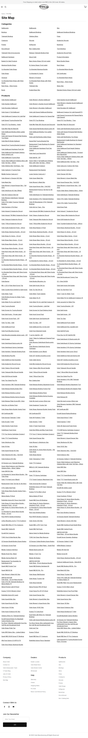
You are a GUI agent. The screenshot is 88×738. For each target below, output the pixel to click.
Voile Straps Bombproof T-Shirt (66, 611)
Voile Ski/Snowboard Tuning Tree (67, 277)
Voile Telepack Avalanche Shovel (11, 219)
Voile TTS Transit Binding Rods (66, 475)
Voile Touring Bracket (8, 306)
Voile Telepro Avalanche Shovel (39, 215)
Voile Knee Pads (62, 207)
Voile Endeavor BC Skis (8, 459)
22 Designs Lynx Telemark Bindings (12, 463)
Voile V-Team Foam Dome (37, 426)
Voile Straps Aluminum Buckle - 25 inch (41, 232)
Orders (33, 682)
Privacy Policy (7, 677)
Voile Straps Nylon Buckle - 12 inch (67, 240)
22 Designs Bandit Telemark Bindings (68, 516)
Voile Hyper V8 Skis (63, 603)
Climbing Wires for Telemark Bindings (13, 616)
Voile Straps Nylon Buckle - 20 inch (40, 244)
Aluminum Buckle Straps (8, 65)
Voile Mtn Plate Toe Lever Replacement (69, 582)
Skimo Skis (60, 86)
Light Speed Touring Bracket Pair (11, 120)
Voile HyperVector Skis (64, 599)
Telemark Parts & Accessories (10, 53)
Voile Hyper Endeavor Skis (65, 607)
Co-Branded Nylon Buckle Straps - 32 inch (42, 269)
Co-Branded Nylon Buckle (65, 69)
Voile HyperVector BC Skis (9, 603)
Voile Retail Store (36, 664)
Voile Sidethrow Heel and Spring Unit (68, 355)
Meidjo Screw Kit (62, 554)
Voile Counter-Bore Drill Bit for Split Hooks (14, 289)
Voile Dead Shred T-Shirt (64, 417)
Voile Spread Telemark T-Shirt (10, 417)
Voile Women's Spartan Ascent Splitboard (42, 104)
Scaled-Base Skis (34, 90)
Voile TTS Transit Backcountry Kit (67, 479)
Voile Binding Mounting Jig (37, 281)
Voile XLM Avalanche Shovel (66, 219)
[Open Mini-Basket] (86, 7)
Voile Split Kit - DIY (35, 157)
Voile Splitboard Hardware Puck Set (12, 149)
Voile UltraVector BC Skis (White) (11, 190)
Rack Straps (60, 65)
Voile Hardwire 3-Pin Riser (9, 207)
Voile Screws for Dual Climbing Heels (40, 310)
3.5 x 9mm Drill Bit (62, 281)
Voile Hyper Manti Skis (36, 178)
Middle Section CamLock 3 (9, 174)
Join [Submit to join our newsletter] (15, 724)
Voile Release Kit (62, 397)
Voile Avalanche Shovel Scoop (11, 364)
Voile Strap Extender (35, 582)
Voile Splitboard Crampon (37, 166)
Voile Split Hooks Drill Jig (37, 285)
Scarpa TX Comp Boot (36, 611)
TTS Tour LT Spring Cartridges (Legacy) (41, 434)
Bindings (4, 32)
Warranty (33, 679)
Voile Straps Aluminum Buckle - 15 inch (68, 228)
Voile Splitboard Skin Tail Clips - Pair (68, 161)
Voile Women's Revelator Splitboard (40, 108)
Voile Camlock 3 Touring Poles (10, 170)
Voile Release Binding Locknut (10, 393)
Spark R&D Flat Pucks (36, 529)
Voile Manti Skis (6, 182)
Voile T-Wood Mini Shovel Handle (67, 372)
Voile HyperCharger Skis (36, 595)
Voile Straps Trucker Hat (64, 574)
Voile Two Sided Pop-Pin (9, 380)
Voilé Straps (62, 686)
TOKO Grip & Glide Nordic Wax (11, 537)
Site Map (8, 13)
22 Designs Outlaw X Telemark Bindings (69, 459)
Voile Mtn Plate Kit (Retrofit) (9, 128)
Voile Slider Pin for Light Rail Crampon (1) (41, 302)
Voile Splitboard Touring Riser (10, 157)
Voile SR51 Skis (61, 471)
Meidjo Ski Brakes (34, 558)
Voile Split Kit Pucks (63, 331)
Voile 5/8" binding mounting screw (67, 360)
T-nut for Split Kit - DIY (36, 335)
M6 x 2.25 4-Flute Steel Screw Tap (12, 285)
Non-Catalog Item (34, 49)
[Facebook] (4, 706)
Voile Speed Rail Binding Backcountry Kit (41, 128)
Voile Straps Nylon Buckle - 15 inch (12, 244)
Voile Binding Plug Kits (8, 355)
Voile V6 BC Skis (62, 446)
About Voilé (32, 57)
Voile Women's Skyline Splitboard (39, 100)
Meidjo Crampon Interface (9, 549)
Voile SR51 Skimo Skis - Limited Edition (13, 632)
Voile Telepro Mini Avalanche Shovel (68, 215)
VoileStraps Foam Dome (8, 430)
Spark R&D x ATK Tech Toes (38, 525)
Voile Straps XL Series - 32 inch (11, 236)
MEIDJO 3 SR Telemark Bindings (39, 467)
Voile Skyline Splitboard (8, 100)
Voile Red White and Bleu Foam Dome (41, 430)
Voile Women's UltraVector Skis (39, 442)
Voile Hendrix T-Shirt (35, 422)
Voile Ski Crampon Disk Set (9, 194)
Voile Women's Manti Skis (37, 182)
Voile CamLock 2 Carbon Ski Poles (67, 166)
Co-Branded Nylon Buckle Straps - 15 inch (42, 265)
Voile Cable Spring (35, 360)
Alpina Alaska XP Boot (36, 496)
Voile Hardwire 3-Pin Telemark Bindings (41, 199)
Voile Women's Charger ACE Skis (11, 178)
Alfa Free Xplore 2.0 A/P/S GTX (11, 640)
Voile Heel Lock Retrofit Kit (37, 153)
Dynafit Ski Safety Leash (64, 488)
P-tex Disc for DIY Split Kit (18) (66, 335)
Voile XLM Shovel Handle (9, 376)
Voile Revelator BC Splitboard (66, 108)
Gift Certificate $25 (62, 409)
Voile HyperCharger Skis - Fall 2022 (68, 182)
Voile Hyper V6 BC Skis (36, 607)
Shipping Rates (35, 685)
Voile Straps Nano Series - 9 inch (67, 236)
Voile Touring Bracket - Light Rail (39, 306)
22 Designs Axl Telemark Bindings (67, 620)
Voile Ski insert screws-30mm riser (67, 401)
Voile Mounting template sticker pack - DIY (14, 335)
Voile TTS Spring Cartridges (38, 475)
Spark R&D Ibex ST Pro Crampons (67, 636)
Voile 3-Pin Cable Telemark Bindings (68, 199)
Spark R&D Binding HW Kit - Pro (66, 566)
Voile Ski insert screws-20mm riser (39, 401)
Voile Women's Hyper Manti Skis (67, 178)
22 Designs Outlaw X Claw (65, 541)
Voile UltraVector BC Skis (64, 442)
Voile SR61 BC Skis (7, 471)
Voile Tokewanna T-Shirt (36, 459)
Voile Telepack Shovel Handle (66, 368)
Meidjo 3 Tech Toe (35, 554)
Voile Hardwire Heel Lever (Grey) (67, 351)
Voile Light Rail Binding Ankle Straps (40, 137)
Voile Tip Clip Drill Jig (35, 289)
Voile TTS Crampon (35, 463)
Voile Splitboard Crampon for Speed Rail (41, 116)
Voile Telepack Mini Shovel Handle (12, 372)
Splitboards (5, 28)
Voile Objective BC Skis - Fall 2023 (12, 455)
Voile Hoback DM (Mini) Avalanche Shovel (42, 211)
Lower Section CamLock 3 (37, 174)
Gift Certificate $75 (35, 413)
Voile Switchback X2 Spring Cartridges (69, 343)
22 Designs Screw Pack (8, 545)
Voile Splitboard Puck (8, 327)
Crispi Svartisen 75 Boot (64, 496)
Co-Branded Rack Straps (64, 77)
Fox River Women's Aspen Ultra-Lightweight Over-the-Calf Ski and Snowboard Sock (67, 624)
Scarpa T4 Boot (34, 632)
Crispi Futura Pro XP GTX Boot (38, 591)
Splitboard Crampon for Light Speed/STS (69, 112)
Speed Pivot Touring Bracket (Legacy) (13, 145)
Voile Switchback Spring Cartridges (12, 347)
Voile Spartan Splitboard (8, 104)
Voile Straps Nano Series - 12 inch (11, 240)
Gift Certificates (61, 73)
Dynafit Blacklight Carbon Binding (67, 616)
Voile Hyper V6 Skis (7, 607)
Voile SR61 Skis (61, 467)
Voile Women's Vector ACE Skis (66, 521)
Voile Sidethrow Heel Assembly (11, 360)
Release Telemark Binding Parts (39, 53)
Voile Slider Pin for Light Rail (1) (11, 302)
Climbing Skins (33, 36)
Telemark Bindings (7, 36)
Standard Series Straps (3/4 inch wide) (69, 90)
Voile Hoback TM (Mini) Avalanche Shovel (14, 215)
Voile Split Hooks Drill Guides (66, 285)
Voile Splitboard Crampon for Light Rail (13, 116)
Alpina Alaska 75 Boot (8, 496)
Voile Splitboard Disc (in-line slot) (39, 327)
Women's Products (35, 77)
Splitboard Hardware (7, 57)
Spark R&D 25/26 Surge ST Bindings (12, 636)
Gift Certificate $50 (7, 413)
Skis (58, 28)
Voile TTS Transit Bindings (9, 438)
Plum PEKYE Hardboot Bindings (11, 516)
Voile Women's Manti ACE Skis (10, 574)
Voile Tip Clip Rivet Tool (64, 289)
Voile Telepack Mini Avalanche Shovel (41, 219)
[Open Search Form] (5, 7)
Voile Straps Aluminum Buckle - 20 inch (13, 232)
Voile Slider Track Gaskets (37, 294)
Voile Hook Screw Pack (36, 314)
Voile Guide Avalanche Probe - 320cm (13, 228)
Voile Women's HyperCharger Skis (67, 595)
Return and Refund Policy (38, 691)
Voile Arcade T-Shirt (7, 422)
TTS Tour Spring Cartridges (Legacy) (13, 434)
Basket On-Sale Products (9, 61)
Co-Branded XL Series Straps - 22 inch (41, 261)
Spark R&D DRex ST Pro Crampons (12, 525)
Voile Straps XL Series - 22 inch (66, 232)
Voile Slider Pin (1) (34, 298)
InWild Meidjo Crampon (64, 545)
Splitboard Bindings (35, 32)
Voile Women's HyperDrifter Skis (39, 599)
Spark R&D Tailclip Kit (8, 529)
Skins (60, 671)
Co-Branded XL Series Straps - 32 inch (69, 261)
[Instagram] (9, 706)
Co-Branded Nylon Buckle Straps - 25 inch (14, 269)
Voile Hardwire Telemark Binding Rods (13, 351)
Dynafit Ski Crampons (8, 533)
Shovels (31, 40)
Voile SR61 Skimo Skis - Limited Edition (69, 628)
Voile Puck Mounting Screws (10, 331)
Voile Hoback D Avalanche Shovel (12, 211)
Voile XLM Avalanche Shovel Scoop (68, 364)
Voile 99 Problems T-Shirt (37, 417)
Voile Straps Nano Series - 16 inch (39, 240)
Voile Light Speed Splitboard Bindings (41, 112)
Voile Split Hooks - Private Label (11, 314)
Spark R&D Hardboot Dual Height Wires (69, 525)
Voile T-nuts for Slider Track (65, 294)
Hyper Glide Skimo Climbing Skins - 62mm (70, 190)
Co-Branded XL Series (36, 73)
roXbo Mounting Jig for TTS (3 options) (13, 521)
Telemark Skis (33, 86)
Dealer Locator (35, 661)
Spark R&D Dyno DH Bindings (38, 500)
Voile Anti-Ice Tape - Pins (37, 207)
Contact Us (6, 664)
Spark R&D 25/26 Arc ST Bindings (67, 632)
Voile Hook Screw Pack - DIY (10, 318)
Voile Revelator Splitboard (9, 108)
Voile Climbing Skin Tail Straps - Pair (12, 166)
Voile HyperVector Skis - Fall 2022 (39, 186)
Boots (3, 90)
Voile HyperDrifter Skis (8, 599)
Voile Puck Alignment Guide (37, 331)
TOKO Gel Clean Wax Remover (38, 537)
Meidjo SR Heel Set (63, 549)
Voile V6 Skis (33, 446)
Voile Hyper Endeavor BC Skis (10, 611)
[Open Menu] (2, 7)
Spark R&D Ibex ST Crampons (38, 636)
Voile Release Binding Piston (38, 393)
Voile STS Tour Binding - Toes (66, 120)
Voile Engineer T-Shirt (63, 422)
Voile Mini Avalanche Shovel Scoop (40, 364)
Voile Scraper (5, 339)
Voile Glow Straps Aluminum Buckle (12, 644)
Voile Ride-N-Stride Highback (10, 141)
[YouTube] (13, 706)
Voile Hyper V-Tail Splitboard (10, 112)
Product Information (63, 57)
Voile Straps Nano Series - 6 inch (39, 236)
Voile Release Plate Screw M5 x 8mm (13, 401)
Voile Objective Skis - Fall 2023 (66, 450)
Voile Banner (5, 281)
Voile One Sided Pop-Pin (64, 376)
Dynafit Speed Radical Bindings (66, 413)
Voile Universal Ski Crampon (38, 483)
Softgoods (32, 44)
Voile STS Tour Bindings (36, 120)
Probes (3, 44)
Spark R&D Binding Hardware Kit (39, 566)
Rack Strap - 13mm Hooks (9, 86)
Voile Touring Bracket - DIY (65, 306)
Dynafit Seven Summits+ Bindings (67, 537)
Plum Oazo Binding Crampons (66, 512)
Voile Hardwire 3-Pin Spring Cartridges (69, 347)
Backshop (60, 44)
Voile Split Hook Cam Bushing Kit (39, 318)
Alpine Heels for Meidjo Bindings (39, 533)
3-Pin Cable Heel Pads (8, 488)
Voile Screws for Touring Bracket (11, 310)
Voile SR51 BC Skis (35, 471)
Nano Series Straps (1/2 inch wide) (39, 61)
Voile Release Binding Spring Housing (13, 397)
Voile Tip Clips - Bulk (7, 322)
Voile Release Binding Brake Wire (11, 388)
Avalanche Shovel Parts (64, 53)
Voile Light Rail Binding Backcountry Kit (69, 128)
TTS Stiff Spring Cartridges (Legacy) (68, 430)
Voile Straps (5, 73)
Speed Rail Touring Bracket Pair (39, 141)
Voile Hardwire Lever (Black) (38, 351)
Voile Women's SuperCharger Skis (67, 438)
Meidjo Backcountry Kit (36, 549)
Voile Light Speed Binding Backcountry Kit (42, 620)
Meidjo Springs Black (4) (9, 558)
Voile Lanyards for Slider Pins (66, 302)
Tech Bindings (61, 49)
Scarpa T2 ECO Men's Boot (65, 587)
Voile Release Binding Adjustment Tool (69, 384)
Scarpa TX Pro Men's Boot (37, 492)
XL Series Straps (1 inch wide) (38, 65)
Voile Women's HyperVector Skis (39, 603)
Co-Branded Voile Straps (9, 69)
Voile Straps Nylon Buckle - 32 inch (12, 248)
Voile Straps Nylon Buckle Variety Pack (13, 409)
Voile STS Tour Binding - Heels (11, 124)
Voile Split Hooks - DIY (64, 314)
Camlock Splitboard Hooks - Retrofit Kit (69, 562)
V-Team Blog (6, 671)
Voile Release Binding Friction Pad (39, 388)
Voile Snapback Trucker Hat (38, 405)
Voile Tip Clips (61, 318)
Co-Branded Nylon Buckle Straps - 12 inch (14, 265)
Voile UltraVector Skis (8, 442)
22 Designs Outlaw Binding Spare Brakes (41, 541)
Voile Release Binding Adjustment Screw (41, 384)
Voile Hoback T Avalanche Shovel (67, 211)
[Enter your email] (16, 719)
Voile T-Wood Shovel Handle (38, 372)
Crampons (4, 40)
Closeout (4, 77)
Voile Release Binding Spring (66, 393)
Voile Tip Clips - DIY (35, 322)
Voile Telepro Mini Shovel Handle (39, 368)
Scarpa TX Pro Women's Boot (66, 492)
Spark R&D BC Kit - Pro (36, 570)
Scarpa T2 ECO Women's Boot (11, 591)
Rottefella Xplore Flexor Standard (39, 640)
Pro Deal (33, 688)
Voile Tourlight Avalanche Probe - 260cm (69, 223)
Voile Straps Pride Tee (8, 628)
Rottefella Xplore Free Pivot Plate (67, 591)
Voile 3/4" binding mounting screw (39, 355)
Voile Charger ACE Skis (64, 174)
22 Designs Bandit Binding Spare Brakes (13, 541)
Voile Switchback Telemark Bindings (68, 194)
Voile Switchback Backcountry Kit (11, 343)
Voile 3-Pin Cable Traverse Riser (67, 203)
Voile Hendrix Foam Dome (9, 426)
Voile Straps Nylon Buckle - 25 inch (68, 244)
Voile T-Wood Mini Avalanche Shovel (40, 223)
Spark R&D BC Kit (6, 570)
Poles (58, 36)
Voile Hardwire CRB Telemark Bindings (13, 384)
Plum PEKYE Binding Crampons (38, 516)
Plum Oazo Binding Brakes (37, 512)
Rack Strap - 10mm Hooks (65, 82)
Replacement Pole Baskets (37, 170)
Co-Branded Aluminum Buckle (38, 69)
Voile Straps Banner (35, 455)
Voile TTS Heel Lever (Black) (10, 479)
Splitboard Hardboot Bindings (66, 32)
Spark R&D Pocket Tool (8, 566)
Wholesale (34, 671)
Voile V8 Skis (5, 446)
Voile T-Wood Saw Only (36, 376)
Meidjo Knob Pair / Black (9, 554)
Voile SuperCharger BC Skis (10, 450)
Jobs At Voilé (7, 674)
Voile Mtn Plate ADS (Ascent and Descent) (42, 124)
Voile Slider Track (6, 294)
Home (3, 13)
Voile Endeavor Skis (63, 455)
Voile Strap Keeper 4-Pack (37, 228)
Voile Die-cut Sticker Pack (9, 405)
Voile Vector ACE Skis (36, 521)
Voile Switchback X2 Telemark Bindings (41, 194)
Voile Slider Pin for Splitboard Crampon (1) (70, 298)
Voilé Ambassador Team (10, 668)
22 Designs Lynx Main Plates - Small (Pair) (42, 545)
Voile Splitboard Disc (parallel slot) (67, 327)
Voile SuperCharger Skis (36, 438)
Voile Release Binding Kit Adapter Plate (69, 388)
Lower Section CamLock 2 (65, 170)
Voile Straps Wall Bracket (37, 574)
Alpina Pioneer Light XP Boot (10, 587)
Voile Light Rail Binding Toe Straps (67, 137)
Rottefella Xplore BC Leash (9, 595)
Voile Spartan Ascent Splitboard (66, 100)
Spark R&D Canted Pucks (65, 529)
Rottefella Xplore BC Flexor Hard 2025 (13, 500)
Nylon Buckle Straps (63, 61)
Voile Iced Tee (33, 628)
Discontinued (5, 49)
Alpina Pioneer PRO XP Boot (38, 587)
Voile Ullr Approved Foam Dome (67, 426)
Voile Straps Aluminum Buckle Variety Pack (42, 409)
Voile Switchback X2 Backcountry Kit (68, 339)
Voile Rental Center (36, 668)
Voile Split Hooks (62, 310)
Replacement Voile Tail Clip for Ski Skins (13, 483)
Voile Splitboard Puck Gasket (66, 322)
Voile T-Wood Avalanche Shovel (11, 223)
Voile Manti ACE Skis (63, 570)
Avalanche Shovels (63, 40)
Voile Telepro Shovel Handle (10, 368)
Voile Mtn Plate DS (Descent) (66, 124)
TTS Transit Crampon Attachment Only (41, 479)
